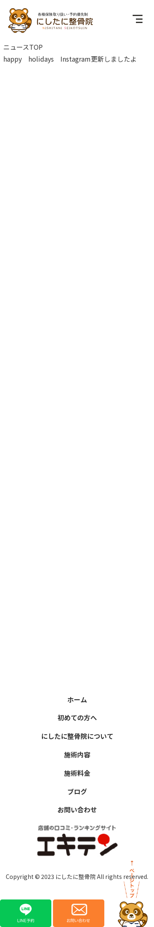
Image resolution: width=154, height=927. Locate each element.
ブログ (77, 791)
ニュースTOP (23, 47)
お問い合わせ (77, 809)
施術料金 (77, 773)
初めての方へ (77, 717)
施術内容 (77, 754)
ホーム (77, 699)
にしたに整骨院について (77, 736)
